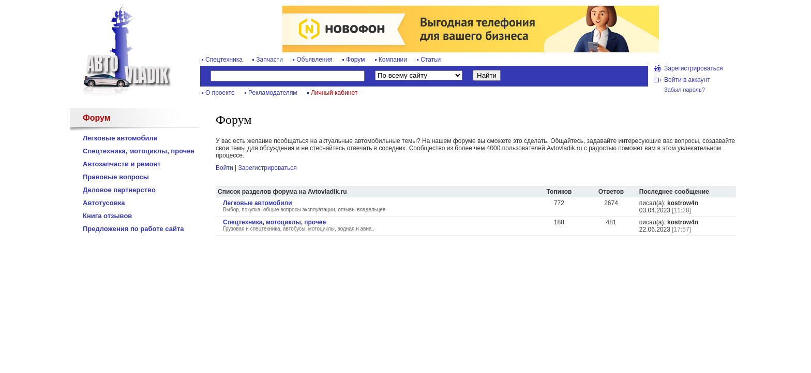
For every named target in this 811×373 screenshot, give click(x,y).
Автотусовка (104, 203)
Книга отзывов (107, 216)
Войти (224, 167)
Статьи (430, 59)
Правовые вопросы (116, 177)
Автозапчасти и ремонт (122, 164)
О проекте (220, 92)
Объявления (314, 59)
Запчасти (269, 59)
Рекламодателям (272, 92)
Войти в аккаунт (687, 79)
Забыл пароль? (684, 90)
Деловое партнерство (119, 190)
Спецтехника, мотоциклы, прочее (138, 151)
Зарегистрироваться (693, 68)
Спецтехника (224, 59)
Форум (355, 59)
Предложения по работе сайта (133, 229)
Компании (393, 59)
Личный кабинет (334, 92)
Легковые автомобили (120, 138)
